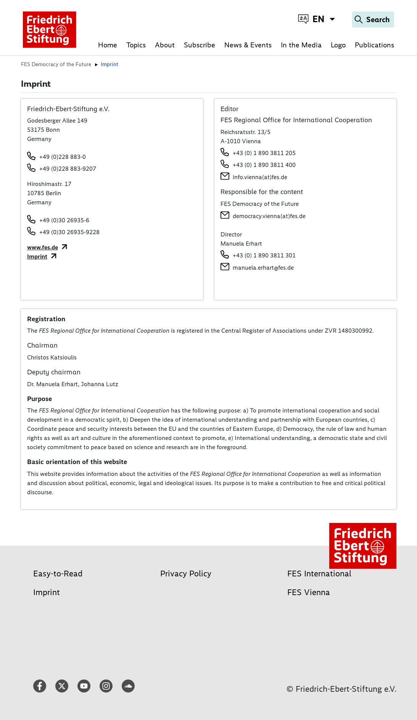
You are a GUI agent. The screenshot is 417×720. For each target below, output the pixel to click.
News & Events (248, 44)
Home (107, 44)
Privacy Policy (185, 573)
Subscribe (199, 44)
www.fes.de (42, 247)
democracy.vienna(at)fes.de (269, 216)
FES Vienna (308, 592)
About (165, 44)
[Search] (373, 19)
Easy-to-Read (57, 573)
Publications (374, 44)
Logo (338, 44)
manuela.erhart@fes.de (263, 267)
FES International (319, 573)
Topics (136, 44)
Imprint (37, 256)
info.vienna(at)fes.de (260, 177)
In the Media (301, 44)
